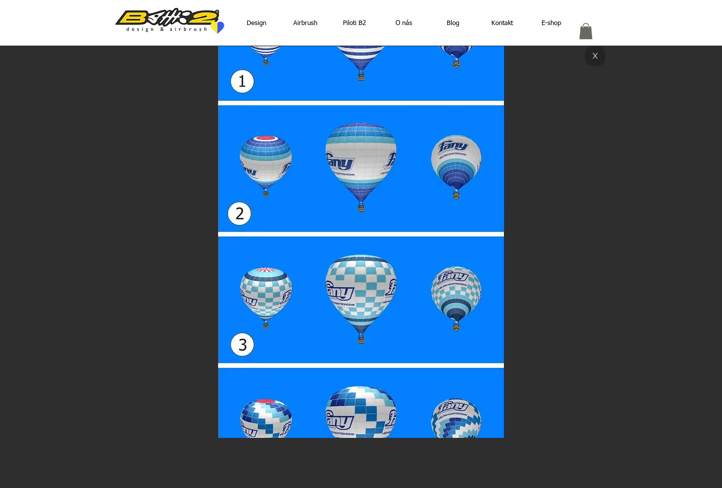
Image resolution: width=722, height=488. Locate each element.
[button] (586, 31)
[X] (595, 56)
